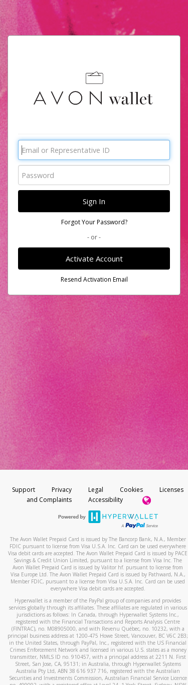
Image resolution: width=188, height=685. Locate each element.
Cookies (131, 489)
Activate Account (94, 258)
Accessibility (105, 499)
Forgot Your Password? (94, 222)
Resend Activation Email (94, 279)
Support (23, 489)
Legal (95, 489)
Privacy (62, 489)
